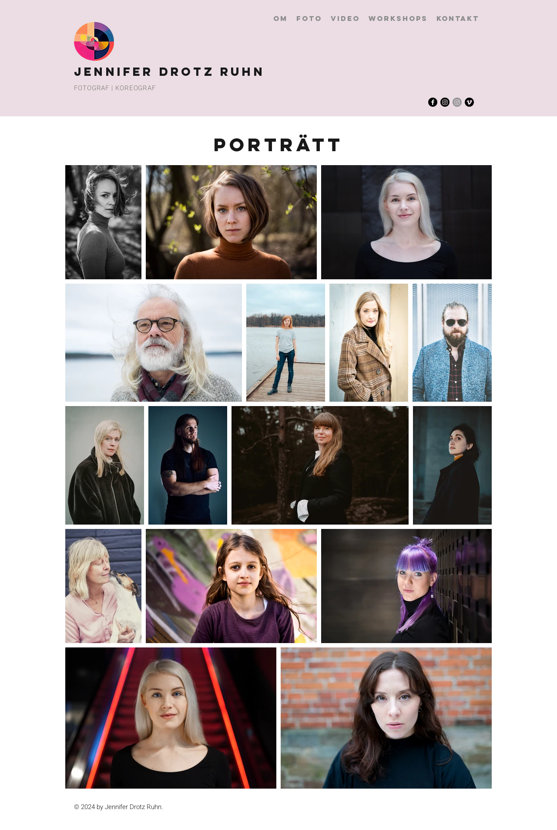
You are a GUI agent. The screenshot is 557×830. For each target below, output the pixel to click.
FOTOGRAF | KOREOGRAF (115, 88)
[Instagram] (445, 102)
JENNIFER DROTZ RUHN (169, 71)
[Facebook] (432, 102)
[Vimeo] (469, 102)
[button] (309, 18)
